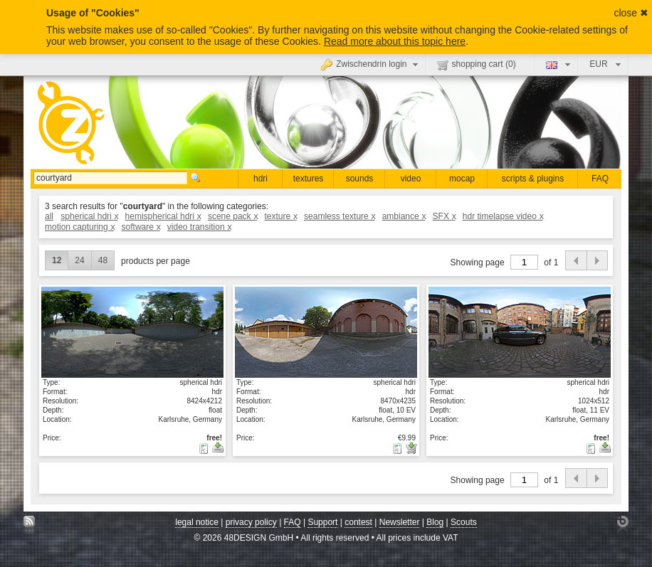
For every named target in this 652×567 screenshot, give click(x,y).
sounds (360, 179)
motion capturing (79, 227)
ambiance (404, 216)
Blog (434, 522)
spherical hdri (89, 216)
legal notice (197, 522)
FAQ (600, 179)
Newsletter (399, 522)
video (411, 179)
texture (280, 216)
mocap (462, 179)
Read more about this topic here (395, 41)
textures (308, 179)
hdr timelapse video (503, 216)
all (49, 216)
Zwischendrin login (371, 64)
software (141, 227)
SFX (444, 216)
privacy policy (251, 522)
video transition (199, 227)
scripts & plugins (533, 179)
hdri (260, 179)
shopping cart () (476, 64)
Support (322, 522)
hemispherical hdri (163, 216)
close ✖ (631, 12)
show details (132, 331)
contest (358, 522)
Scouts (464, 522)
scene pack (232, 216)
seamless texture (339, 216)
